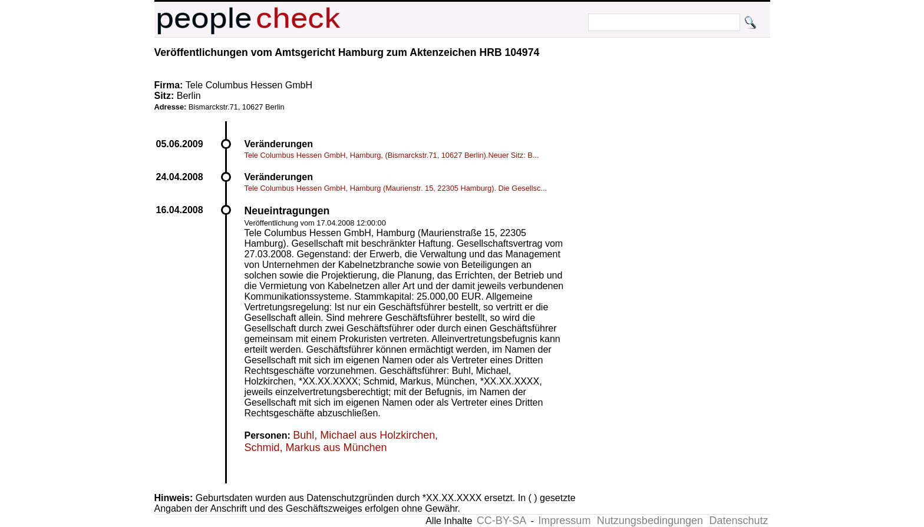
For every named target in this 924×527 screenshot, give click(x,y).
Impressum (564, 520)
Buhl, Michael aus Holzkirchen (364, 435)
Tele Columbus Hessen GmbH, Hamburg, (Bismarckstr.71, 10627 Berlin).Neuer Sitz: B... (392, 155)
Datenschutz (738, 520)
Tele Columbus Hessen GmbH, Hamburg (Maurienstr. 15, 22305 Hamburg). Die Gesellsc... (396, 188)
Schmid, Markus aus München (316, 447)
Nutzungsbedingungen (650, 520)
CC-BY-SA (501, 520)
